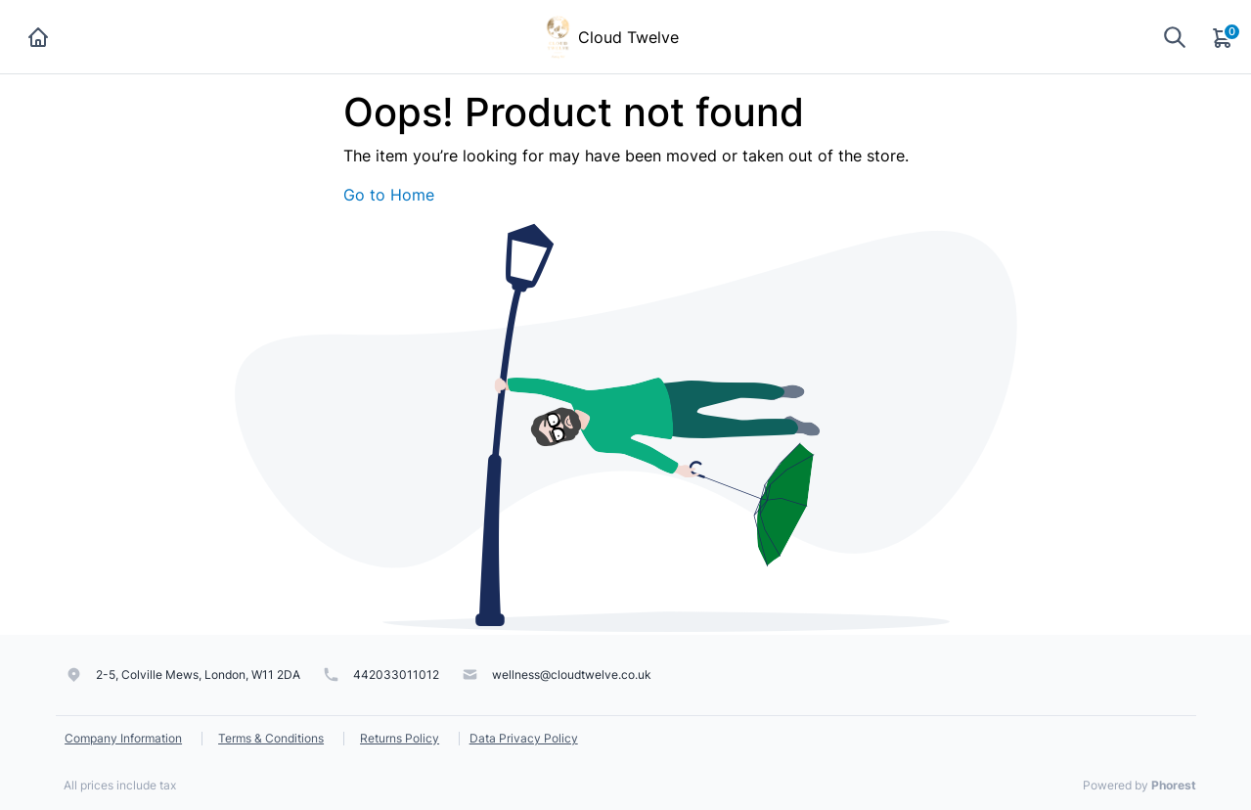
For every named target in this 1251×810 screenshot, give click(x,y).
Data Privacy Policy (523, 738)
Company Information (123, 738)
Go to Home (388, 194)
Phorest (1173, 785)
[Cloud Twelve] (558, 35)
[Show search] (1174, 36)
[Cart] (1223, 37)
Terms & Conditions (271, 738)
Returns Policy (399, 738)
